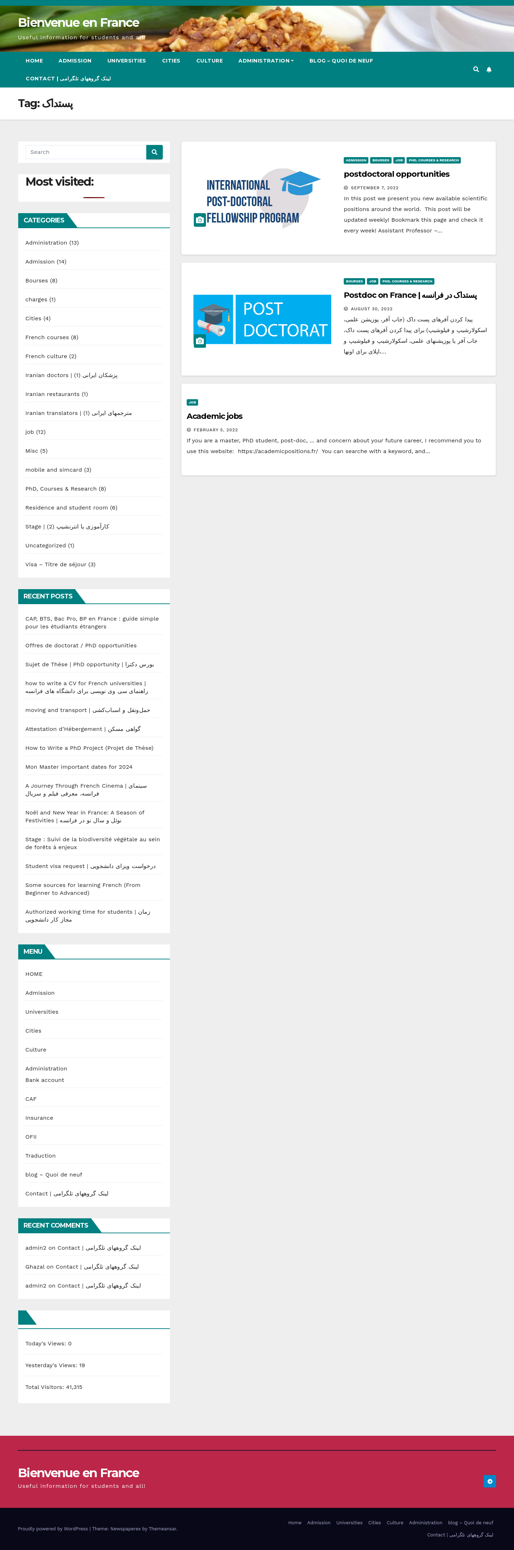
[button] (476, 69)
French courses (47, 337)
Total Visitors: (45, 1387)
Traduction (40, 1155)
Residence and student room (66, 507)
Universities (126, 60)
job (29, 431)
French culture (46, 356)
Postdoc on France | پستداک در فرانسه (410, 295)
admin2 (35, 1247)
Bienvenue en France (78, 22)
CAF (31, 1098)
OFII (31, 1136)
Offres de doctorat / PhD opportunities (81, 645)
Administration (266, 60)
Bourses (36, 280)
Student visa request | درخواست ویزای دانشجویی (90, 866)
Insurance (39, 1117)
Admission (75, 60)
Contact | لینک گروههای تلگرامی (68, 78)
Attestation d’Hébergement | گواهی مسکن (83, 729)
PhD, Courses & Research (61, 488)
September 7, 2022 (375, 187)
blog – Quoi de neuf (341, 60)
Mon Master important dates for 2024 (78, 766)
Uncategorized (45, 545)
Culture (209, 60)
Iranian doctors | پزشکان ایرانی (71, 375)
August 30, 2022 (372, 308)
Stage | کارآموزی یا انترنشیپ (67, 526)
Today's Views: (46, 1343)
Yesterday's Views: (52, 1365)
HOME (33, 973)
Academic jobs (215, 416)
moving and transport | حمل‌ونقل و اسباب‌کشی (87, 710)
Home (34, 60)
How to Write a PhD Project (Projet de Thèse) (89, 747)
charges (36, 299)
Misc (31, 450)
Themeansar (162, 1528)
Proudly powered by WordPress (54, 1528)
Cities (171, 60)
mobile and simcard (53, 469)
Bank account (44, 1080)
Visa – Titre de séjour (55, 564)
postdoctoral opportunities (396, 174)
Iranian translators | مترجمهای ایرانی (78, 413)
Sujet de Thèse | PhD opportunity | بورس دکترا (89, 664)
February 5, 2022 (216, 429)
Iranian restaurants (52, 394)
